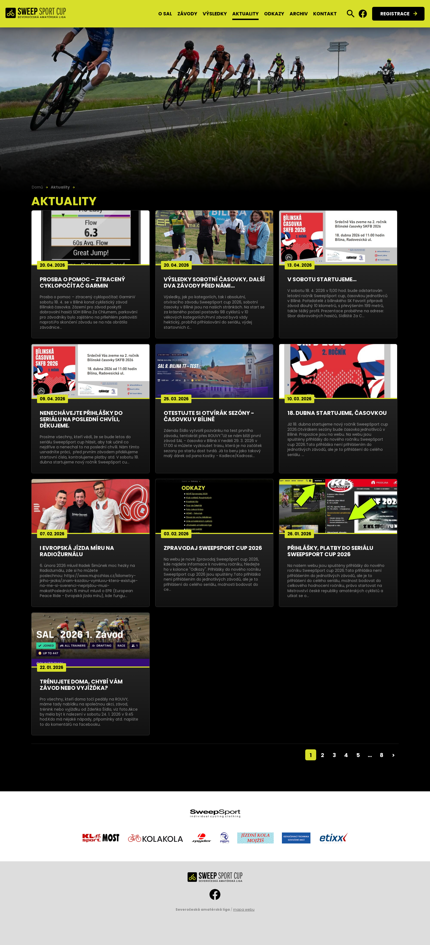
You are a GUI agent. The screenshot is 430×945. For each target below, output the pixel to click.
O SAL (165, 13)
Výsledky (215, 13)
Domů (37, 187)
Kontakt (325, 13)
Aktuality (245, 13)
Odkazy (274, 13)
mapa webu (243, 909)
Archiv (299, 13)
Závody (187, 13)
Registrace (394, 13)
